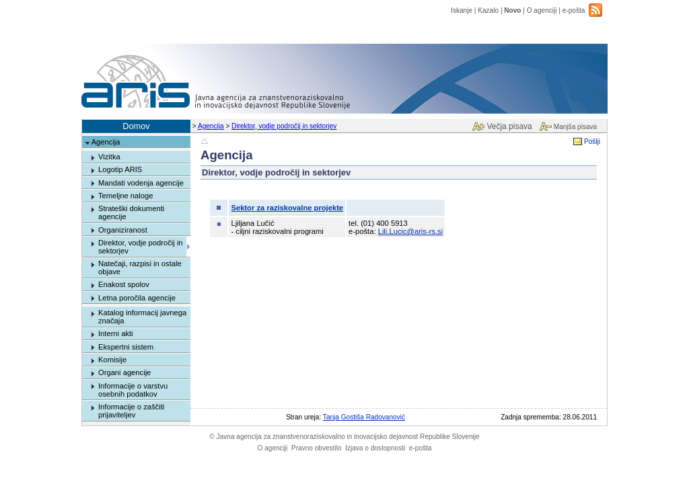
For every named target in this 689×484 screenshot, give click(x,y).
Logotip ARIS (120, 169)
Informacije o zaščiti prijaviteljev (131, 411)
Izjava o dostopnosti (375, 448)
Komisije (112, 360)
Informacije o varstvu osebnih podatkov (133, 390)
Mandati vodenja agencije (141, 183)
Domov (136, 126)
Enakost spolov (123, 284)
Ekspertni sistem (125, 347)
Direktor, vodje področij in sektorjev (283, 126)
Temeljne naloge (125, 196)
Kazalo (488, 10)
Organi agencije (124, 372)
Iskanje (461, 10)
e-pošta (574, 10)
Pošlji (592, 141)
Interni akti (115, 333)
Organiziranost (122, 230)
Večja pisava (509, 126)
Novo (512, 10)
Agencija (211, 126)
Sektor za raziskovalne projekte (287, 208)
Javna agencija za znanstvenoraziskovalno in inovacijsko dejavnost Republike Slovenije (344, 436)
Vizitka (109, 157)
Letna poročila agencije (137, 298)
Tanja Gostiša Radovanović (364, 417)
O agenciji (542, 10)
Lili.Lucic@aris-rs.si (410, 231)
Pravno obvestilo (316, 448)
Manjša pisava (575, 126)
